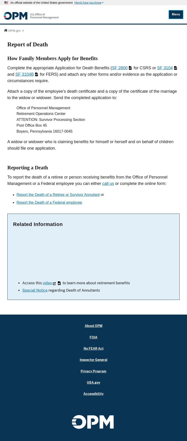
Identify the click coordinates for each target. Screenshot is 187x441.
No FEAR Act (94, 348)
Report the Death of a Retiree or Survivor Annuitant (58, 195)
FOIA (93, 337)
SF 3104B (26, 74)
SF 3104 (167, 68)
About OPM (93, 326)
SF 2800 (122, 68)
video (52, 283)
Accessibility (93, 394)
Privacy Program (93, 371)
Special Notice (35, 290)
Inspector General (94, 360)
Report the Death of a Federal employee (49, 202)
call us (108, 183)
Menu (176, 14)
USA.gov (93, 382)
